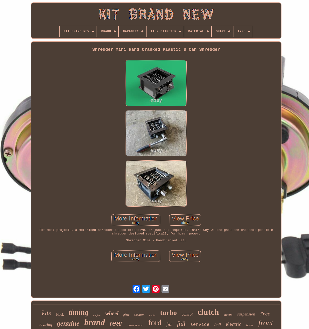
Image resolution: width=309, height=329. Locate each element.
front (265, 322)
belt (217, 324)
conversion (135, 325)
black (60, 314)
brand (94, 322)
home (249, 325)
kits (46, 312)
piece (126, 314)
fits (169, 324)
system (228, 314)
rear (116, 323)
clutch (208, 311)
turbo (168, 312)
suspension (246, 314)
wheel (112, 313)
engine (96, 315)
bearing (45, 324)
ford (155, 322)
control (187, 314)
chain (152, 315)
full (181, 323)
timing (79, 312)
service (200, 324)
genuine (68, 323)
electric (233, 324)
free (265, 314)
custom (139, 314)
